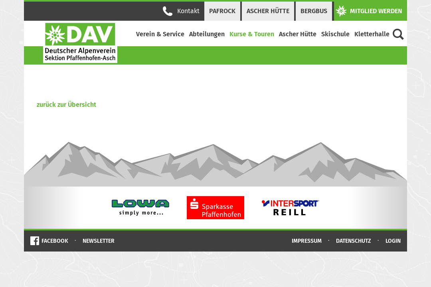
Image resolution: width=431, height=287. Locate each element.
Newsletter (99, 241)
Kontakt (181, 11)
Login (393, 241)
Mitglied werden (369, 11)
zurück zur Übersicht (66, 104)
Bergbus (314, 11)
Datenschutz (353, 241)
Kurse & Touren (251, 34)
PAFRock (222, 11)
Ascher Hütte (268, 11)
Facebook (55, 241)
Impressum (307, 241)
